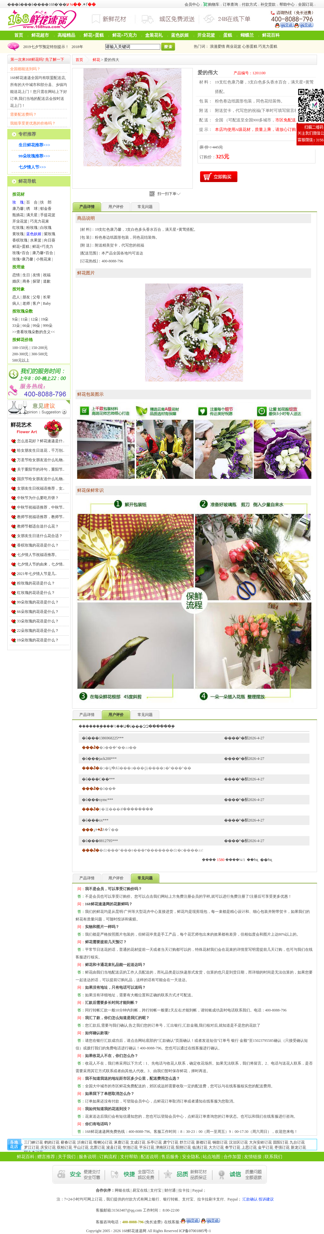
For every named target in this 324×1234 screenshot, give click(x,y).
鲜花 (96, 60)
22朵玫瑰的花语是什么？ (38, 630)
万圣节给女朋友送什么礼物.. (40, 460)
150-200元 (39, 347)
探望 (36, 281)
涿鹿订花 (121, 1142)
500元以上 (20, 360)
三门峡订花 (33, 1142)
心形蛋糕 (249, 46)
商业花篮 (233, 46)
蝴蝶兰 (247, 35)
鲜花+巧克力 (124, 35)
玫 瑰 (18, 202)
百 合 (32, 202)
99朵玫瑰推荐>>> (34, 156)
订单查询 (230, 4)
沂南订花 (84, 1142)
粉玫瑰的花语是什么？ (36, 583)
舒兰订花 (187, 1142)
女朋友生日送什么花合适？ (40, 536)
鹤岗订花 (51, 1142)
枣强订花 (282, 1147)
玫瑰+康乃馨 (23, 259)
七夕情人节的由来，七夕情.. (40, 564)
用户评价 (116, 207)
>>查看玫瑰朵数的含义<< (33, 332)
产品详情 (87, 714)
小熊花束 (43, 259)
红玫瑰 (18, 227)
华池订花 (130, 1147)
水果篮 (35, 240)
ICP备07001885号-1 (195, 1231)
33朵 (16, 325)
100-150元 (20, 347)
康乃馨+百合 (42, 253)
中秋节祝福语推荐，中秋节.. (40, 507)
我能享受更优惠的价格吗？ (33, 123)
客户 (36, 303)
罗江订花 (31, 1147)
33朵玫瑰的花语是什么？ (38, 621)
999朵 (47, 325)
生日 (26, 275)
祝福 (47, 275)
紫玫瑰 (49, 234)
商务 (26, 281)
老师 (26, 303)
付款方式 (249, 4)
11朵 (24, 319)
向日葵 (49, 240)
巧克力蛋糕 (267, 46)
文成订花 (137, 1142)
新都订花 (203, 1142)
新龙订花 (298, 1147)
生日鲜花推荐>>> (34, 145)
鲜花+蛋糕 (93, 35)
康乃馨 (18, 208)
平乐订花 (146, 1147)
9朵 (15, 319)
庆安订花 (48, 1147)
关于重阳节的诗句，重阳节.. (40, 469)
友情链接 (253, 1156)
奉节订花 (232, 1147)
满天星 (32, 215)
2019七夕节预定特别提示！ (45, 47)
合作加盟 (232, 1156)
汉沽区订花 (238, 1142)
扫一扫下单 (168, 194)
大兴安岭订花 (260, 1142)
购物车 (211, 4)
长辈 (47, 297)
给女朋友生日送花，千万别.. (40, 450)
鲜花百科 (271, 35)
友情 (36, 275)
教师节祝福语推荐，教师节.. (40, 517)
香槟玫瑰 (20, 240)
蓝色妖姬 (180, 35)
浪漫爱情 (217, 46)
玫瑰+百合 (21, 253)
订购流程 (108, 1156)
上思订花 (249, 1147)
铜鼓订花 (220, 1142)
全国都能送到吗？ (25, 69)
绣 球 (32, 208)
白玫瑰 (46, 227)
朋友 (26, 297)
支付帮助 (129, 1156)
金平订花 (265, 1147)
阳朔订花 (183, 1147)
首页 (18, 35)
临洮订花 (199, 1147)
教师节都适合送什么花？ (38, 526)
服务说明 (87, 1156)
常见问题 (145, 207)
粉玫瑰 (32, 227)
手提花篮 (47, 215)
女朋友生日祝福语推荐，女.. (40, 488)
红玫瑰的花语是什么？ (36, 592)
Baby (47, 303)
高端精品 (66, 35)
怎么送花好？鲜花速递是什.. (40, 441)
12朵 (34, 319)
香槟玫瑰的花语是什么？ (38, 545)
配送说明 (149, 1156)
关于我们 (67, 1156)
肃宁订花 (170, 1142)
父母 (36, 297)
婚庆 (16, 281)
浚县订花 (113, 1147)
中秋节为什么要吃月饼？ (38, 498)
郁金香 (46, 208)
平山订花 (81, 1147)
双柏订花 (64, 1147)
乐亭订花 (154, 1142)
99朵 (36, 325)
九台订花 (297, 1142)
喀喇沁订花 (103, 1142)
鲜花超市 (40, 35)
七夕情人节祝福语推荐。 (38, 555)
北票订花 (97, 1147)
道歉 (47, 281)
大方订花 (216, 1147)
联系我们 (273, 1156)
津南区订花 (165, 1147)
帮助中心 (287, 4)
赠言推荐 (46, 1156)
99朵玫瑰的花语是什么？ (38, 602)
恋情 (16, 275)
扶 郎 (46, 202)
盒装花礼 (154, 35)
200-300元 (20, 354)
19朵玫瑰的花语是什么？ (38, 640)
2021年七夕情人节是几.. (37, 573)
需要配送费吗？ (23, 114)
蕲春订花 (68, 1142)
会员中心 (192, 4)
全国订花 (305, 4)
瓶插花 (18, 215)
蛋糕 (227, 35)
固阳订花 (280, 1142)
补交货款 (268, 4)
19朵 (44, 319)
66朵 (26, 325)
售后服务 (170, 1156)
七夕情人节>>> (32, 167)
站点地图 (211, 1156)
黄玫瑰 (18, 234)
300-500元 (39, 354)
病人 (16, 303)
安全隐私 (191, 1156)
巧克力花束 (39, 221)
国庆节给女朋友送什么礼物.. (40, 479)
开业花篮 (206, 35)
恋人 (16, 297)
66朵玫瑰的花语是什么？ (38, 611)
